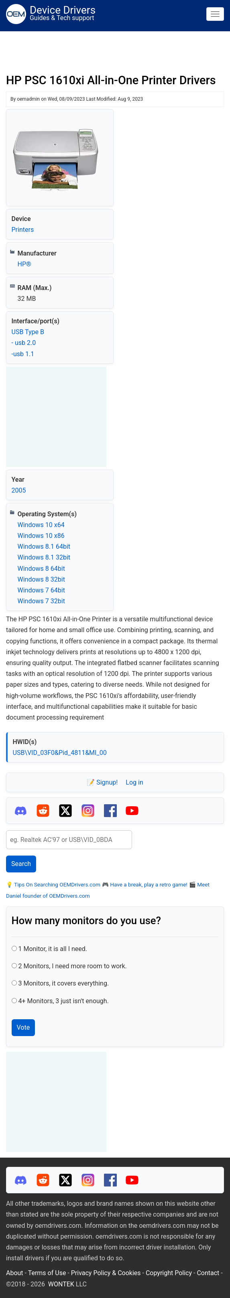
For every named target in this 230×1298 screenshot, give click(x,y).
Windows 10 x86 (41, 535)
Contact (208, 1273)
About (14, 1273)
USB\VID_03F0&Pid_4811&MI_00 (60, 752)
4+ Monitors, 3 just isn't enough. (63, 1001)
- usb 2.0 (24, 343)
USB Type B (28, 332)
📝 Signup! (102, 782)
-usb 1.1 (23, 354)
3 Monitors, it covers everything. (63, 983)
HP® (24, 264)
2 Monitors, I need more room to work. (72, 966)
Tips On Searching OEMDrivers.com (56, 884)
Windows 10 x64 (41, 525)
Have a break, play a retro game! (148, 884)
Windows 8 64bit (41, 568)
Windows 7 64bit (41, 590)
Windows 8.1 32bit (44, 557)
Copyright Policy (169, 1273)
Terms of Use (47, 1273)
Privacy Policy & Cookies (106, 1273)
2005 (19, 490)
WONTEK (61, 1284)
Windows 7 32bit (41, 601)
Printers (23, 229)
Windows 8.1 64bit (44, 546)
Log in (134, 782)
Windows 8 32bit (41, 579)
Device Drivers (63, 10)
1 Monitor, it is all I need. (52, 949)
